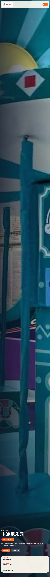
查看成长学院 (16, 550)
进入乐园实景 (6, 550)
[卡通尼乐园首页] (7, 4)
